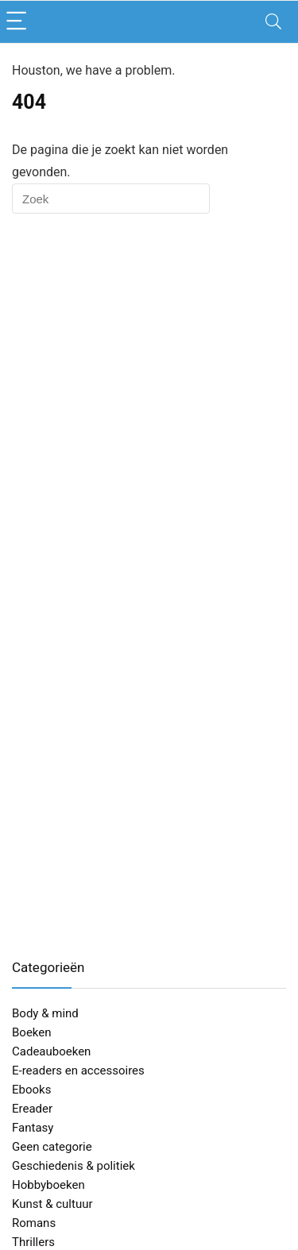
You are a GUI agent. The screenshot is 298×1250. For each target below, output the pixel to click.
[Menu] (19, 22)
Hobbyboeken (48, 1185)
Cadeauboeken (51, 1051)
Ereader (32, 1108)
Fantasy (32, 1128)
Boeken (32, 1032)
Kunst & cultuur (52, 1204)
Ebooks (31, 1089)
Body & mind (45, 1013)
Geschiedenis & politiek (73, 1166)
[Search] (273, 22)
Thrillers (33, 1242)
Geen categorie (52, 1147)
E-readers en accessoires (78, 1070)
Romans (34, 1223)
